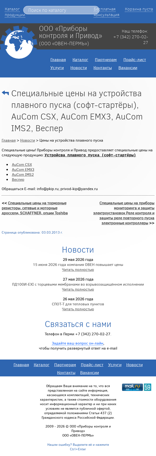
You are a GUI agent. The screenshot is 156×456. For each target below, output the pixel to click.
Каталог (80, 59)
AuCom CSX (22, 164)
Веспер (18, 179)
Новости (78, 67)
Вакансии (127, 67)
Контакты (102, 67)
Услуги (57, 67)
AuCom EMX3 (23, 169)
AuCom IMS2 (23, 174)
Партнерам (106, 59)
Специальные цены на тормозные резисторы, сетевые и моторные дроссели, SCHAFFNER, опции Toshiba (35, 207)
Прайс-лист (134, 59)
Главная (58, 59)
